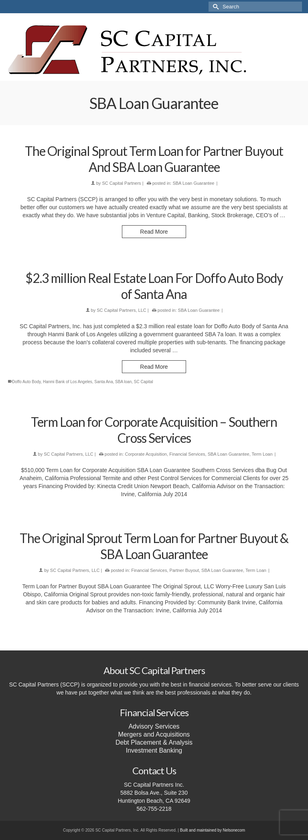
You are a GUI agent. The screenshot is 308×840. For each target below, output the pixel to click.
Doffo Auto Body (26, 382)
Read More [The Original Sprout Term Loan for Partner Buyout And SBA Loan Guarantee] (154, 231)
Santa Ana (103, 382)
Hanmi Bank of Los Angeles (67, 382)
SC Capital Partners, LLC (121, 310)
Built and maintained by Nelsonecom (212, 830)
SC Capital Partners (121, 183)
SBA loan (123, 382)
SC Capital (143, 382)
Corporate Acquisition (146, 454)
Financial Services (187, 454)
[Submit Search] (215, 7)
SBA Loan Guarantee (193, 183)
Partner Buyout (184, 570)
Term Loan (262, 454)
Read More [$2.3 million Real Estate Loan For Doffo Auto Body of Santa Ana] (154, 366)
